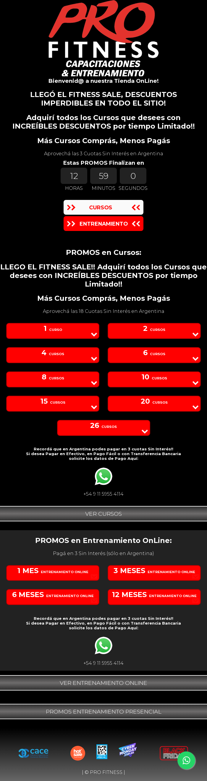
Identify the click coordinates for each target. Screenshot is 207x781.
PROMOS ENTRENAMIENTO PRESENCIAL (103, 711)
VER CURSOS (103, 513)
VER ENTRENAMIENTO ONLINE (103, 682)
